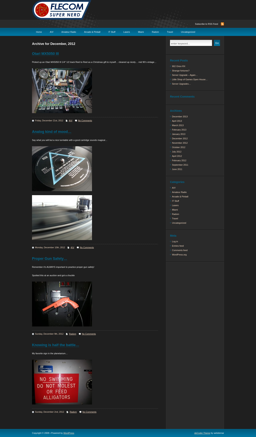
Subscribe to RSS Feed (206, 24)
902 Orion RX (178, 66)
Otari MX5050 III (45, 54)
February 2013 (179, 130)
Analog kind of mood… (51, 132)
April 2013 (177, 121)
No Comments (85, 120)
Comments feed (180, 250)
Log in (175, 241)
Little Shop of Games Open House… (190, 79)
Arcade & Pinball (92, 32)
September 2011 (180, 165)
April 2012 (177, 156)
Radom (155, 32)
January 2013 (178, 134)
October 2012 (178, 147)
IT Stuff (111, 32)
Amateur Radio (68, 32)
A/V (51, 32)
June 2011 (177, 169)
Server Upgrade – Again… (185, 75)
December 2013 (180, 116)
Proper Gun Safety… (49, 259)
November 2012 (180, 143)
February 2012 (179, 160)
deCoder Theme (202, 433)
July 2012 (176, 151)
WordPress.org (179, 254)
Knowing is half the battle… (55, 345)
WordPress (68, 433)
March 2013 (178, 125)
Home (39, 32)
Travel (170, 32)
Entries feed (178, 246)
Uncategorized (188, 32)
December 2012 (180, 138)
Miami (141, 32)
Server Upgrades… (181, 84)
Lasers (126, 32)
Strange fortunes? (180, 70)
